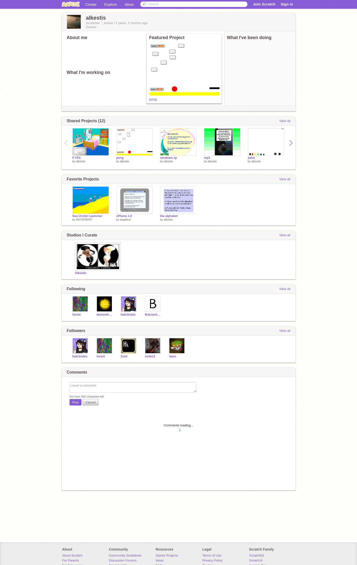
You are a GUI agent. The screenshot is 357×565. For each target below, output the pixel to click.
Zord (124, 356)
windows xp (168, 158)
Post (75, 402)
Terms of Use (211, 555)
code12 (150, 356)
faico (172, 356)
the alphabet (169, 216)
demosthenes (105, 314)
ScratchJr (256, 560)
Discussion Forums (123, 560)
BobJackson (153, 314)
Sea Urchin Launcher (87, 216)
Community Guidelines (125, 555)
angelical (125, 219)
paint (251, 158)
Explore (110, 4)
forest (76, 314)
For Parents (70, 560)
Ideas (129, 4)
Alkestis (80, 273)
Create (91, 4)
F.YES (76, 158)
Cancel (90, 402)
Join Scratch (264, 4)
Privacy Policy (212, 560)
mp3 (207, 158)
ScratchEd (256, 555)
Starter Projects (167, 555)
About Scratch (72, 555)
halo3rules (128, 314)
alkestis (80, 161)
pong (153, 99)
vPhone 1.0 (124, 216)
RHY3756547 (84, 219)
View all (284, 121)
